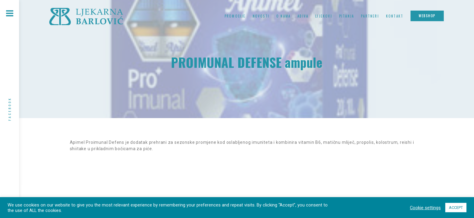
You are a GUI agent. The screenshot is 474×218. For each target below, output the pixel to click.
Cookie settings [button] (425, 207)
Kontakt (394, 16)
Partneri (370, 16)
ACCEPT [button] (456, 207)
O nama (283, 16)
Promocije (235, 16)
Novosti (261, 16)
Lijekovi (323, 16)
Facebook (9, 109)
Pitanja (346, 16)
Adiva (302, 16)
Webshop (427, 15)
